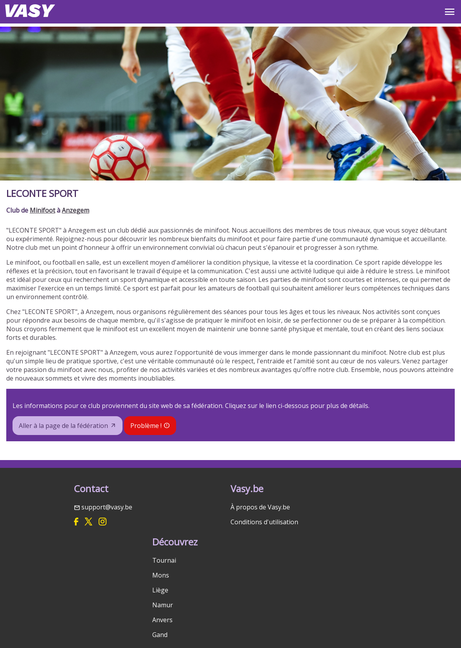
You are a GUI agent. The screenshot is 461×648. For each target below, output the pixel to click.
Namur (162, 605)
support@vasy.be (106, 507)
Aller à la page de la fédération (63, 425)
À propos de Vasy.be (260, 507)
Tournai (164, 560)
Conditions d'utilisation (264, 522)
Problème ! (146, 425)
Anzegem (75, 210)
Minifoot (42, 210)
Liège (160, 590)
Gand (159, 634)
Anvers (162, 620)
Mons (160, 575)
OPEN (449, 11)
